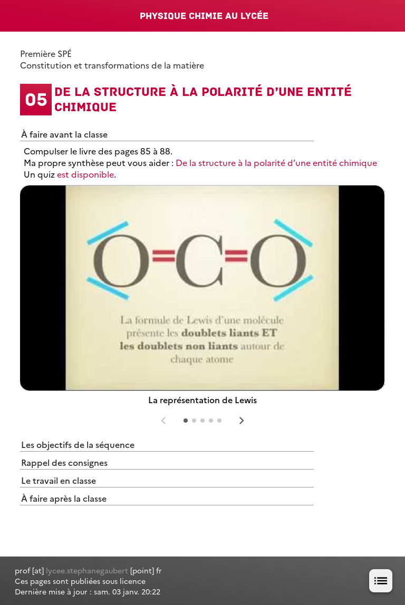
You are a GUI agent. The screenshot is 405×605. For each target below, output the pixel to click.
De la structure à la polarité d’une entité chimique (276, 162)
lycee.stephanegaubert (87, 570)
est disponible (85, 174)
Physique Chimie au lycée (204, 16)
